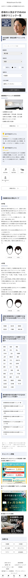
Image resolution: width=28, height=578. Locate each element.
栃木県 (12, 326)
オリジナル (21, 548)
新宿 (4, 346)
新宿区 (19, 380)
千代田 (18, 373)
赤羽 (11, 363)
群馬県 (19, 326)
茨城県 (5, 326)
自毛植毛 (20, 552)
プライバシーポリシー (20, 571)
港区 (4, 350)
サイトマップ (14, 573)
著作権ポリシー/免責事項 (8, 571)
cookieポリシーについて (20, 565)
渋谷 (11, 350)
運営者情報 (20, 562)
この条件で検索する (14, 90)
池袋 (11, 346)
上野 (4, 357)
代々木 (19, 383)
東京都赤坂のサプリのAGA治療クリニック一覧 (13, 428)
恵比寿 (5, 387)
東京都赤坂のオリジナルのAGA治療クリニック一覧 (13, 422)
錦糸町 (11, 357)
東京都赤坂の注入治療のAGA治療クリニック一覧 (13, 417)
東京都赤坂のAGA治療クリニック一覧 (12, 402)
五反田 (5, 383)
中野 (18, 370)
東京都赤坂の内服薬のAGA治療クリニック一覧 (13, 407)
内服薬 (7, 544)
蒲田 (4, 360)
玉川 (4, 363)
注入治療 (7, 548)
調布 (4, 367)
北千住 (11, 373)
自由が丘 (18, 360)
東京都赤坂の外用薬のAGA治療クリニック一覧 (13, 412)
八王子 (5, 370)
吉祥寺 (17, 363)
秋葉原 (18, 353)
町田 (17, 367)
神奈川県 (20, 329)
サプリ (7, 552)
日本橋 (12, 383)
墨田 (11, 377)
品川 (12, 353)
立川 (11, 367)
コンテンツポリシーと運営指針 (7, 568)
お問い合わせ (7, 562)
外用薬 (20, 544)
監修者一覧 (7, 565)
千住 (11, 360)
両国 (12, 370)
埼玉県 (5, 329)
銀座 (17, 346)
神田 (4, 377)
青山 (17, 350)
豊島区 (12, 380)
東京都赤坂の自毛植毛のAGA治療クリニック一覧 (13, 433)
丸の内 (17, 377)
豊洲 (18, 357)
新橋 (4, 373)
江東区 (12, 387)
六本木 (5, 353)
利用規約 (20, 567)
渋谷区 (5, 380)
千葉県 (12, 329)
